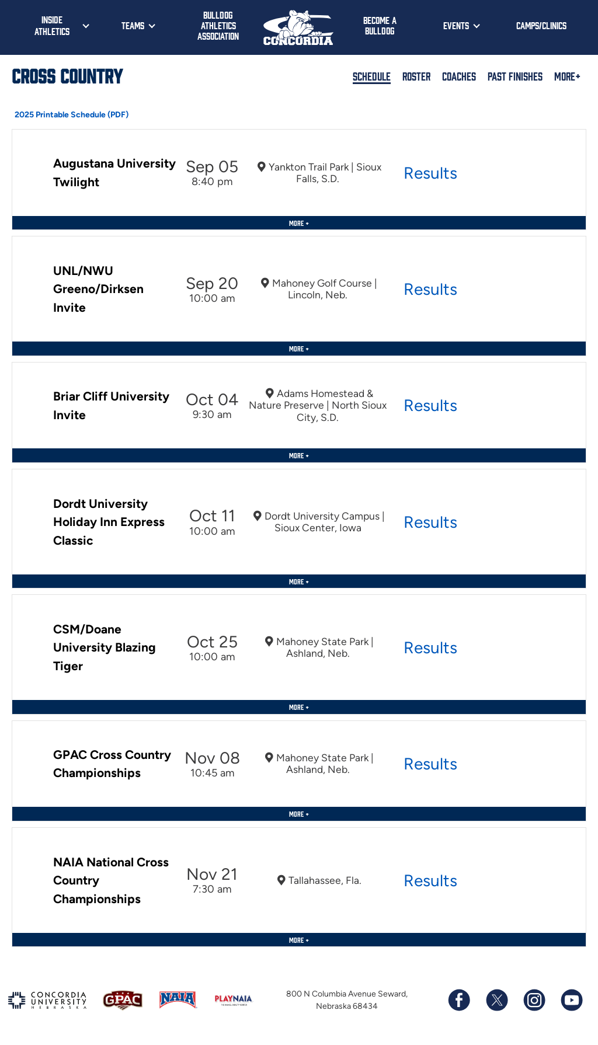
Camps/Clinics (541, 25)
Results (430, 173)
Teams (132, 25)
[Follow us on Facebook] (459, 1000)
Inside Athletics (51, 25)
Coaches (459, 75)
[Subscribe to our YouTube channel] (571, 1000)
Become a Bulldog (380, 25)
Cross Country (67, 75)
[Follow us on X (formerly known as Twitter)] (496, 1000)
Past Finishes (515, 75)
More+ (567, 75)
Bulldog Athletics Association (218, 25)
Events (456, 25)
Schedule (372, 75)
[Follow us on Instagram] (533, 1000)
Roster (416, 75)
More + (299, 222)
